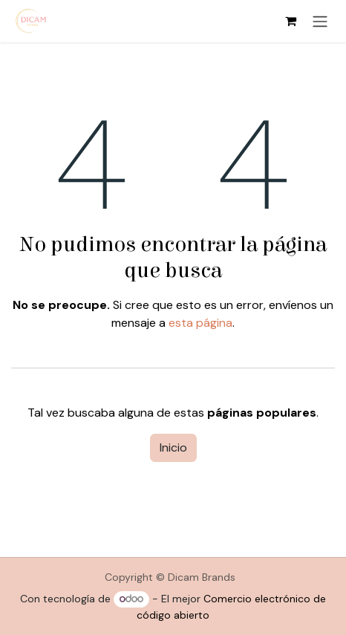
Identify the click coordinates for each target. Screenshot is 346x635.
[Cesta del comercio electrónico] (290, 21)
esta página (200, 322)
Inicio (173, 447)
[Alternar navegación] (320, 21)
